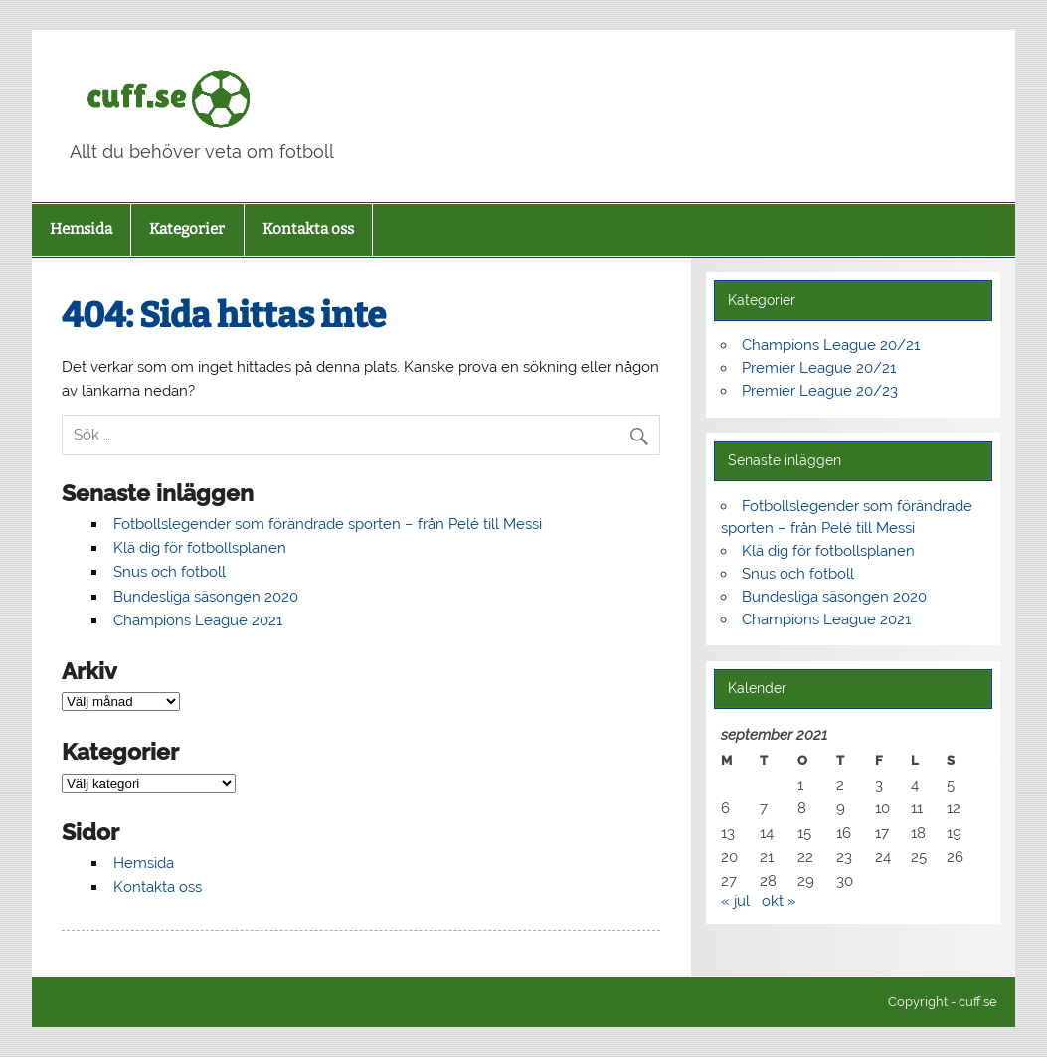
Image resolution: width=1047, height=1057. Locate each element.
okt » (779, 901)
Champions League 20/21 (831, 345)
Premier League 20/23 (820, 391)
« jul (735, 901)
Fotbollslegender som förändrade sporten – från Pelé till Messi (327, 524)
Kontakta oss (308, 229)
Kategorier (187, 229)
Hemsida (81, 229)
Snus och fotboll (169, 572)
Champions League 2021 (197, 620)
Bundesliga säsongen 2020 (205, 597)
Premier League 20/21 (819, 368)
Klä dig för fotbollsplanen (199, 548)
